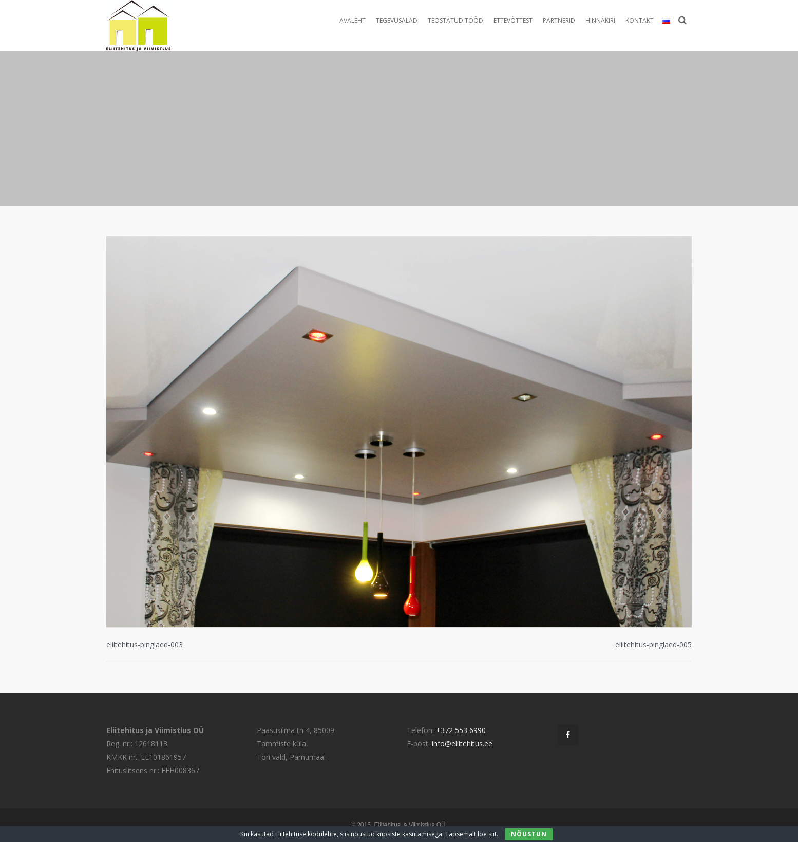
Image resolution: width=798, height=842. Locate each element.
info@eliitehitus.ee (462, 743)
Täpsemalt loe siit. (471, 834)
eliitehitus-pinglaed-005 (653, 644)
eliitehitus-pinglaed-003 (144, 644)
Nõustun (529, 834)
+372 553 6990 (461, 730)
